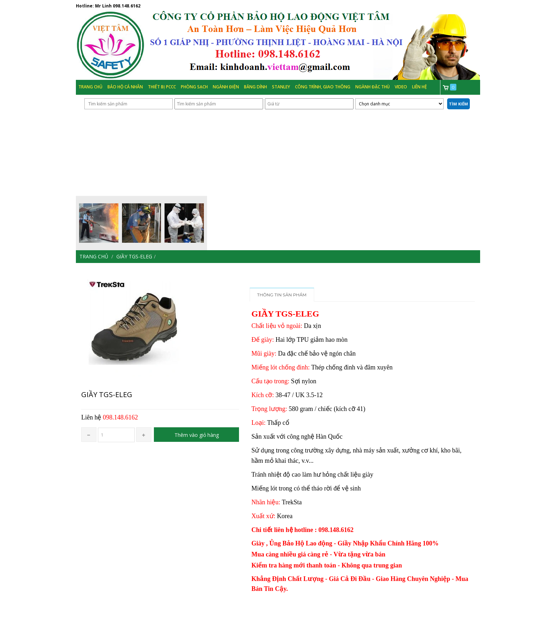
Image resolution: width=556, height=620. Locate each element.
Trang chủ (90, 87)
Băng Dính (255, 87)
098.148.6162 (126, 6)
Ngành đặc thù (372, 87)
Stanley (281, 87)
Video (401, 87)
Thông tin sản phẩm (282, 294)
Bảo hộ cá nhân (125, 87)
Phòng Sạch (194, 87)
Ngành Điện (226, 87)
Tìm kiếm (458, 103)
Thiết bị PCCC (162, 87)
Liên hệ (419, 87)
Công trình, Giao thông (322, 87)
